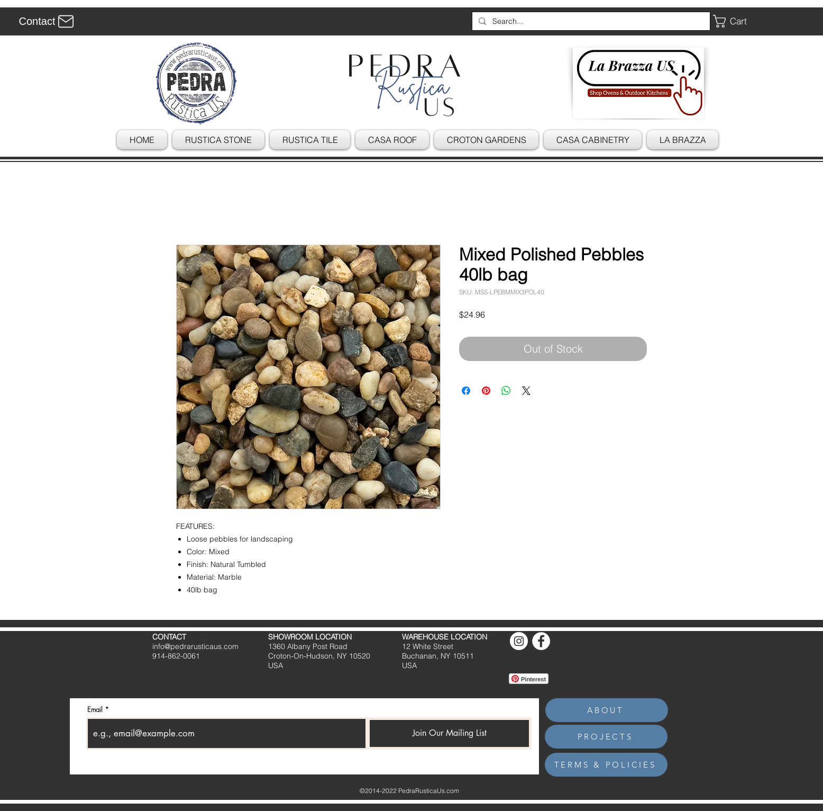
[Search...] (590, 21)
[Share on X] (526, 390)
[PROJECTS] (606, 737)
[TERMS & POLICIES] (606, 765)
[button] (738, 21)
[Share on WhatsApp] (506, 390)
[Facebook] (541, 641)
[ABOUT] (606, 710)
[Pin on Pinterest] (486, 390)
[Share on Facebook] (466, 390)
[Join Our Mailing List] (449, 733)
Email (95, 709)
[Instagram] (519, 641)
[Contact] (48, 21)
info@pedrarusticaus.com (195, 646)
